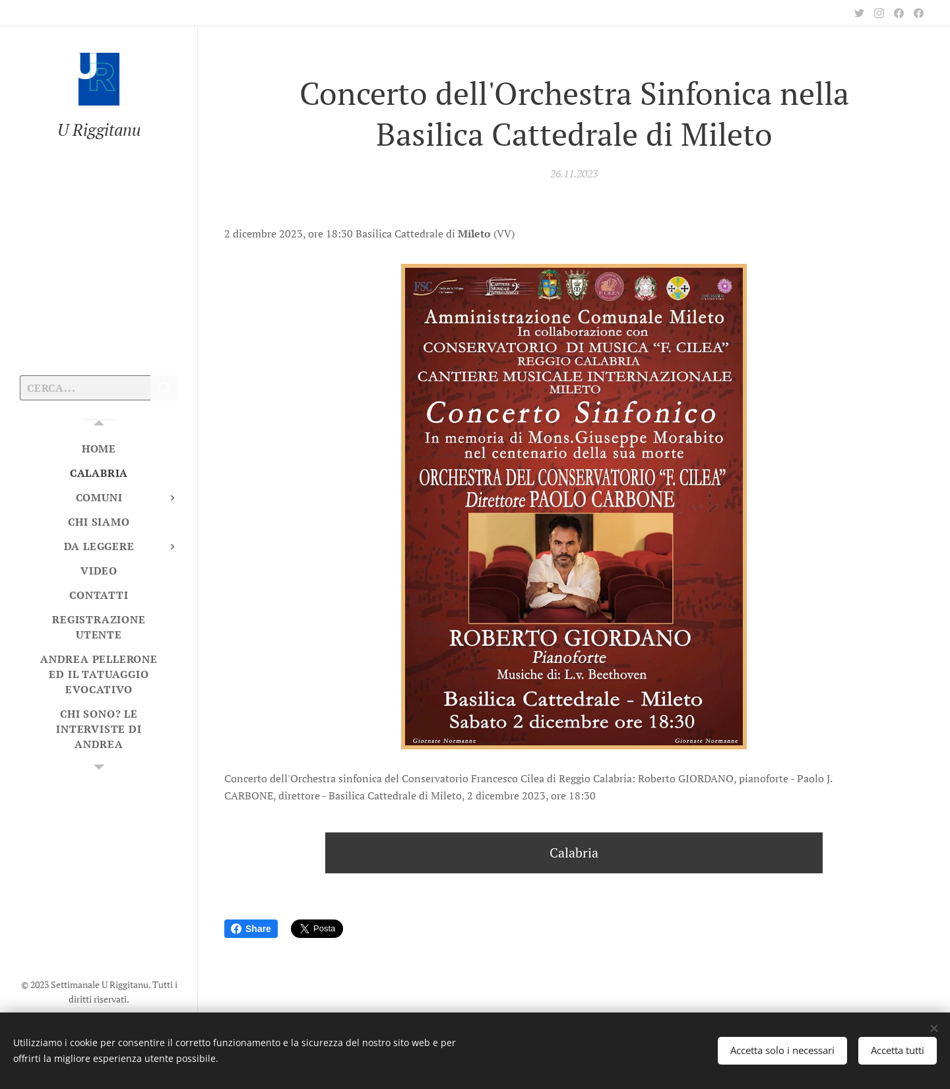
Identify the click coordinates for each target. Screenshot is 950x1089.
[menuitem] (99, 448)
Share (251, 928)
